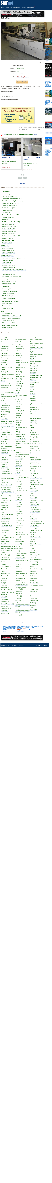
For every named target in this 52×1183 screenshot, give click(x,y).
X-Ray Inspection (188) (8, 283)
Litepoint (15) (19, 470)
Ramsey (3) (18, 615)
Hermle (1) (18, 358)
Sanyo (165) (33, 368)
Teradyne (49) (33, 498)
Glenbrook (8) (5, 613)
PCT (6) (17, 566)
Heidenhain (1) (19, 348)
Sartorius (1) (33, 370)
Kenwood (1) (19, 415)
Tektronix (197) (34, 490)
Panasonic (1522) (20, 557)
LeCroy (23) (18, 465)
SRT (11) (32, 439)
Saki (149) (32, 363)
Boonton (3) (4, 430)
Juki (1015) (18, 404)
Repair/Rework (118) (7, 308)
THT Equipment (21, 68)
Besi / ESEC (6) (5, 412)
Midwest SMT (5, 167)
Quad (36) (18, 600)
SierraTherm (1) (34, 409)
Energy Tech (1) (5, 541)
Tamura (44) (33, 471)
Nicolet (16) (18, 527)
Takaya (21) (33, 468)
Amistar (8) (4, 365)
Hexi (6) (17, 365)
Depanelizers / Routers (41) (9, 291)
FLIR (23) (3, 583)
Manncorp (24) (19, 484)
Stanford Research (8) (36, 444)
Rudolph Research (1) (36, 361)
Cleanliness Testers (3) (8, 267)
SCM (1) (32, 386)
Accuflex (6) (4, 339)
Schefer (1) (33, 379)
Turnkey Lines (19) (7, 242)
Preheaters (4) (6, 306)
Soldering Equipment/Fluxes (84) (11, 236)
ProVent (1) (18, 596)
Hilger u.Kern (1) (20, 367)
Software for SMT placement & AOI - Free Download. (48, 133)
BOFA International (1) (7, 423)
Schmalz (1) (33, 384)
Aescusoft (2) (4, 351)
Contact (21, 645)
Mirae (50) (18, 506)
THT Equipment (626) (8, 240)
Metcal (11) (18, 499)
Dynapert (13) (5, 523)
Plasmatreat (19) (20, 578)
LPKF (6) (17, 472)
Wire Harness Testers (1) (9, 281)
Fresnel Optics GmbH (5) (8, 592)
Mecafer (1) (18, 495)
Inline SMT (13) (19, 383)
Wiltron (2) (33, 580)
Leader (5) (18, 463)
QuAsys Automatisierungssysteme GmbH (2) (22, 604)
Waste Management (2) (8, 252)
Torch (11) (32, 516)
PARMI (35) (18, 564)
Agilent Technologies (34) (8, 355)
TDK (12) (32, 475)
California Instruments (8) (8, 450)
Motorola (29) (19, 513)
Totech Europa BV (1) (36, 521)
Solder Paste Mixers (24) (9, 226)
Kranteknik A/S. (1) (20, 441)
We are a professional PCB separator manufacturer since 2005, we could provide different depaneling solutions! (48, 151)
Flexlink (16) (4, 578)
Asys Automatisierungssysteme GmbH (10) (8, 396)
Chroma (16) (4, 466)
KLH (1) (17, 425)
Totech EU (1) (33, 518)
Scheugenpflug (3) (35, 382)
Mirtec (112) (18, 509)
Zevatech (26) (33, 609)
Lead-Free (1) (6, 212)
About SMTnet (5, 645)
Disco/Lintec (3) (5, 518)
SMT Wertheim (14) (35, 418)
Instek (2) (18, 388)
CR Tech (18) (4, 482)
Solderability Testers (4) (8, 274)
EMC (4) (3, 535)
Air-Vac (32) (4, 358)
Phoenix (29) (19, 571)
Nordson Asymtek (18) (21, 534)
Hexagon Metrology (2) (21, 362)
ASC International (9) (7, 378)
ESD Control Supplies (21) (9, 296)
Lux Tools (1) (19, 475)
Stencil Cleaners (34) (8, 250)
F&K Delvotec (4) (6, 566)
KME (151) (18, 429)
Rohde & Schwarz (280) (36, 354)
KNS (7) (17, 432)
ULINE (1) (32, 541)
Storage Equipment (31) (8, 298)
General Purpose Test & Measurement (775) (14, 269)
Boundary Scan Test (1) (8, 265)
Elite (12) (3, 532)
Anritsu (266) (4, 372)
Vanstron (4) (33, 552)
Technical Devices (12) (36, 477)
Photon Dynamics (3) (21, 573)
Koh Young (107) (20, 434)
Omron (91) (18, 544)
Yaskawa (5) (33, 591)
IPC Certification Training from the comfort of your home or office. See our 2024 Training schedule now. (9, 628)
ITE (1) (17, 392)
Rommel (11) (33, 356)
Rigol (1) (32, 352)
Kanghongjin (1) (19, 411)
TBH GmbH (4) (34, 473)
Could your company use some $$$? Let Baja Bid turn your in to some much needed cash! (23, 628)
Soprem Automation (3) (36, 430)
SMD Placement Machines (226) (11, 222)
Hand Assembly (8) (7, 210)
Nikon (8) (18, 530)
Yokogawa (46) (34, 600)
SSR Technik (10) (34, 441)
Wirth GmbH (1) (34, 583)
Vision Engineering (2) (36, 559)
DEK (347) (4, 503)
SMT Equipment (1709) (8, 224)
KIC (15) (17, 418)
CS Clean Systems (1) (7, 489)
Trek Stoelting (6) (34, 525)
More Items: (19, 134)
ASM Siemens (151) (6, 383)
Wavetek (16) (33, 573)
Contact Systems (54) (7, 476)
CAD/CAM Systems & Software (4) (11, 316)
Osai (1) (17, 551)
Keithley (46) (18, 413)
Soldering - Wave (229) (8, 233)
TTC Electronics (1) (35, 537)
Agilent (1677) (5, 353)
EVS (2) (3, 562)
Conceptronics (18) (6, 473)
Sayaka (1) (33, 372)
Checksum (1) (5, 462)
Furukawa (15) (5, 601)
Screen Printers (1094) (8, 217)
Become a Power (28, 7)
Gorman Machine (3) (21, 339)
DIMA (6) (3, 510)
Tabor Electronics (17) (36, 466)
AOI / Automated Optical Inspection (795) (13, 258)
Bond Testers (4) (6, 262)
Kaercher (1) (18, 406)
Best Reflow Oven (48, 118)
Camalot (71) (4, 452)
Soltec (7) (32, 425)
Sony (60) (32, 427)
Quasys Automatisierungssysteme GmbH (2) (22, 610)
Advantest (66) (5, 346)
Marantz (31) (19, 486)
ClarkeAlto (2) (5, 469)
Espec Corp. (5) (5, 555)
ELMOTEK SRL (27, 169)
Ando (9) (3, 369)
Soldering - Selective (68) (9, 231)
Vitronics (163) (34, 562)
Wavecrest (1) (33, 571)
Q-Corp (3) (18, 598)
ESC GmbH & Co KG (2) (8, 546)
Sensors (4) (5, 219)
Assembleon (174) (6, 385)
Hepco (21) (18, 355)
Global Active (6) (20, 337)
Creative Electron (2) (6, 485)
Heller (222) (18, 353)
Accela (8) (4, 337)
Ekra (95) (3, 528)
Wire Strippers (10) (7, 327)
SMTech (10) (33, 420)
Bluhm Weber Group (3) (7, 421)
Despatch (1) (4, 507)
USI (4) (32, 548)
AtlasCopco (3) (5, 403)
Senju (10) (33, 398)
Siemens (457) (34, 407)
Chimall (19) (4, 464)
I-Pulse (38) (18, 379)
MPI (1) (17, 516)
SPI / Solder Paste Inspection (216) (11, 276)
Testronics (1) (33, 502)
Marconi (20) (18, 488)
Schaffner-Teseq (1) (35, 377)
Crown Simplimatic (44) (7, 487)
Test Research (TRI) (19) (36, 500)
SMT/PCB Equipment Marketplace (16, 622)
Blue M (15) (4, 418)
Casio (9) (3, 457)
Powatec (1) (18, 580)
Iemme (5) (18, 381)
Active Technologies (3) (7, 344)
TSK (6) (32, 534)
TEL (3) (32, 493)
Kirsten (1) (18, 422)
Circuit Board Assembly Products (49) (12, 201)
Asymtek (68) (4, 387)
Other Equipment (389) (8, 323)
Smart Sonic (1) (34, 416)
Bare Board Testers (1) (8, 260)
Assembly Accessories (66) (9, 196)
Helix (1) (17, 351)
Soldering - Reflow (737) (8, 229)
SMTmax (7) (33, 423)
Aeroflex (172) (5, 348)
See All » (22, 183)
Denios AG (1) (5, 505)
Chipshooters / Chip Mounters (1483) (12, 198)
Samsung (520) (34, 366)
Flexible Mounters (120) (8, 208)
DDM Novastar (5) (6, 500)
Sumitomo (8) (33, 455)
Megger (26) (18, 497)
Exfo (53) (3, 564)
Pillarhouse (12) (19, 576)
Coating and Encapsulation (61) (10, 203)
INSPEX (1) (18, 386)
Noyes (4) (18, 537)
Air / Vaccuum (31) (7, 313)
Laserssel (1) (19, 459)
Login (2, 7)
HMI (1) (17, 374)
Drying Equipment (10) (8, 293)
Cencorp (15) (4, 459)
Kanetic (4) (18, 408)
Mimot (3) (18, 502)
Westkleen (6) (33, 578)
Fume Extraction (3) (7, 303)
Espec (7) (3, 552)
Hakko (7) (18, 344)
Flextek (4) (4, 580)
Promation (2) (19, 591)
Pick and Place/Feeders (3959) (10, 215)
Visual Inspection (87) (8, 279)
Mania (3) (18, 481)
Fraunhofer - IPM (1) (6, 590)
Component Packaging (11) (9, 205)
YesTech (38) (33, 598)
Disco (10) (4, 512)
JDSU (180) (18, 399)
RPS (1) (32, 359)
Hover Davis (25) (20, 376)
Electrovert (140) (5, 530)
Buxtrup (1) (4, 444)
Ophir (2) (17, 546)
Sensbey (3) (33, 400)
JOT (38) (17, 401)
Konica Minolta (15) (20, 438)
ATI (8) (3, 400)
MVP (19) (18, 523)
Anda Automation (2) (6, 367)
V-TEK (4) (32, 550)
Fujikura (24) (4, 599)
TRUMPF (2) (33, 528)
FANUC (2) (4, 571)
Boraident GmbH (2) (6, 434)
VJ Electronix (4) (34, 564)
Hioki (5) (17, 369)
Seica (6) (32, 396)
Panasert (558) (19, 555)
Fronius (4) (4, 594)
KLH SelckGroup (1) (21, 427)
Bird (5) (3, 416)
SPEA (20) (33, 432)
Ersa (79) (3, 544)
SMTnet (3, 622)
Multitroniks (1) (19, 520)
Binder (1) (4, 414)
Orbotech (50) (19, 548)
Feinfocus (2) (4, 576)
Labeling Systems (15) (8, 320)
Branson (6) (4, 437)
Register (7, 7)
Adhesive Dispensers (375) (9, 194)
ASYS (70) (4, 390)
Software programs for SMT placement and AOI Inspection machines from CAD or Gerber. (48, 83)
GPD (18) (18, 341)
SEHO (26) (33, 393)
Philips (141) (18, 569)
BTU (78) (3, 441)
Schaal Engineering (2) (36, 375)
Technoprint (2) (34, 480)
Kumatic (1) (18, 447)
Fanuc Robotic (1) (6, 573)
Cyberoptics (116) (6, 496)
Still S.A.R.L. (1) (34, 448)
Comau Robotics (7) (6, 471)
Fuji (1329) (4, 596)
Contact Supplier (22, 82)
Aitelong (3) (4, 360)
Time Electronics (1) (35, 509)
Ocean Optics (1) (20, 541)
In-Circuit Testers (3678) (8, 272)
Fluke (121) (4, 585)
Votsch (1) (32, 566)
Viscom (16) (33, 557)
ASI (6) (3, 380)
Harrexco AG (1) (19, 346)
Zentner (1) (33, 605)
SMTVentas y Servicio (21, 12)
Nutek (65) (18, 539)
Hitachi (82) (18, 372)
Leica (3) (17, 468)
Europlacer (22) (5, 559)
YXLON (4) (33, 603)
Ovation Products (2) (21, 553)
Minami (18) (18, 504)
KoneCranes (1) (19, 436)
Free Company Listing (15, 7)
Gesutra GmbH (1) (6, 608)
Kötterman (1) (19, 452)
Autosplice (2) (5, 409)
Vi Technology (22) (35, 555)
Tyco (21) (32, 539)
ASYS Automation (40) (7, 392)
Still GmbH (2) (34, 446)
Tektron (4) (33, 488)
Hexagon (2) (18, 360)
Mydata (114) (19, 525)
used (18, 71)
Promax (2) (18, 593)
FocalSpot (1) (5, 587)
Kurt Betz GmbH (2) (20, 450)
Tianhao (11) (33, 507)
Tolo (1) (32, 514)
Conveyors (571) (6, 289)
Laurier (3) (18, 461)
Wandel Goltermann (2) (36, 569)
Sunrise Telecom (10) (36, 459)
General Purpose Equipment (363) (11, 318)
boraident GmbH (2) (6, 432)
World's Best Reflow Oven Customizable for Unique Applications (48, 102)
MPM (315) (18, 518)
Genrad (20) (4, 606)
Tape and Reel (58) (7, 238)
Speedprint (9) (34, 437)
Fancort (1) (4, 569)
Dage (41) (4, 498)
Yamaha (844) (34, 589)
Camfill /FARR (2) (6, 455)
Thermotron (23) (34, 504)
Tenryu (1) (32, 495)
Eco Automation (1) (6, 525)
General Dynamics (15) (7, 603)
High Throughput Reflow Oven (37, 627)
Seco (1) (32, 391)
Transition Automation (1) (37, 523)
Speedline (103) (34, 434)
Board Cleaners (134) (8, 248)
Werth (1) (32, 576)
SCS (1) (32, 389)
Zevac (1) (32, 607)
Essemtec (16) (5, 557)
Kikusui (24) (18, 420)
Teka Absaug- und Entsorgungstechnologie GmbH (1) (36, 484)
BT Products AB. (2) (6, 439)
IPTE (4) (17, 390)
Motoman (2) (19, 511)
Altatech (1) (4, 362)
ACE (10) (3, 341)
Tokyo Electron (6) (35, 511)
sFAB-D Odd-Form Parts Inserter (11, 158)
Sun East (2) (33, 457)
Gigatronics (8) (5, 610)
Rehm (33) (33, 337)
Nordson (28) (19, 532)
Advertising (14, 645)
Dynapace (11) (5, 521)
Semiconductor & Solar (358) (10, 325)
